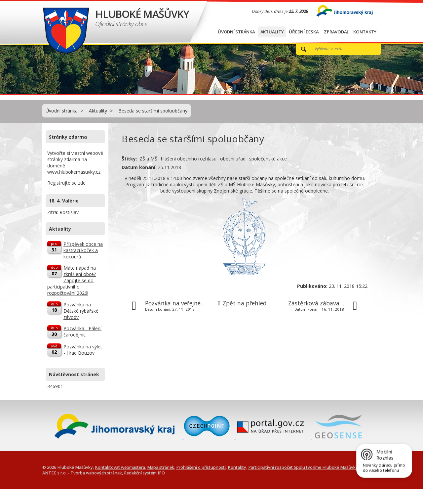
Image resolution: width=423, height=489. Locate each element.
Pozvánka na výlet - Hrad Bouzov (82, 349)
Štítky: (129, 159)
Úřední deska (304, 32)
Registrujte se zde (66, 183)
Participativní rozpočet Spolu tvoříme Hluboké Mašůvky (303, 467)
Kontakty (364, 32)
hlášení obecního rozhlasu (188, 159)
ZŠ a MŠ (148, 159)
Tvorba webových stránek (96, 473)
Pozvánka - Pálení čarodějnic (82, 331)
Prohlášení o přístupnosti (201, 467)
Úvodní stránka (236, 32)
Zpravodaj (336, 32)
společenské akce (268, 159)
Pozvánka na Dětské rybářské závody (80, 310)
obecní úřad (233, 159)
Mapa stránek (160, 467)
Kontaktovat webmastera (120, 467)
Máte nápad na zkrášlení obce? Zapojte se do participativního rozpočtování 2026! (71, 280)
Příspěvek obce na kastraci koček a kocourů (83, 250)
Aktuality (272, 32)
